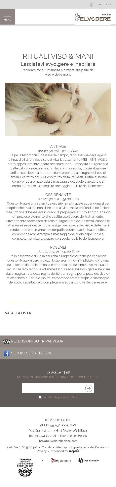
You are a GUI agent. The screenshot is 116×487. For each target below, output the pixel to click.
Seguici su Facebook (27, 353)
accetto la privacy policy (60, 397)
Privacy (42, 451)
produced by (65, 451)
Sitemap (61, 447)
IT (100, 4)
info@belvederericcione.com (58, 441)
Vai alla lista (18, 313)
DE (110, 4)
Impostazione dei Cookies (88, 447)
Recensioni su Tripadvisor (33, 341)
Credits (47, 447)
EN (105, 4)
